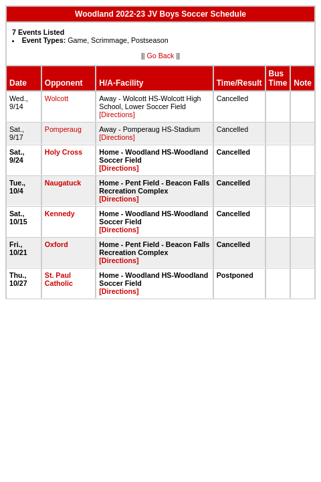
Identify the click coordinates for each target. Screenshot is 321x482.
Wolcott (56, 98)
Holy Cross (63, 152)
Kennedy (60, 214)
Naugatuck (63, 183)
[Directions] (116, 114)
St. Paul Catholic (59, 279)
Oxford (56, 244)
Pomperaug (63, 129)
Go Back (161, 56)
